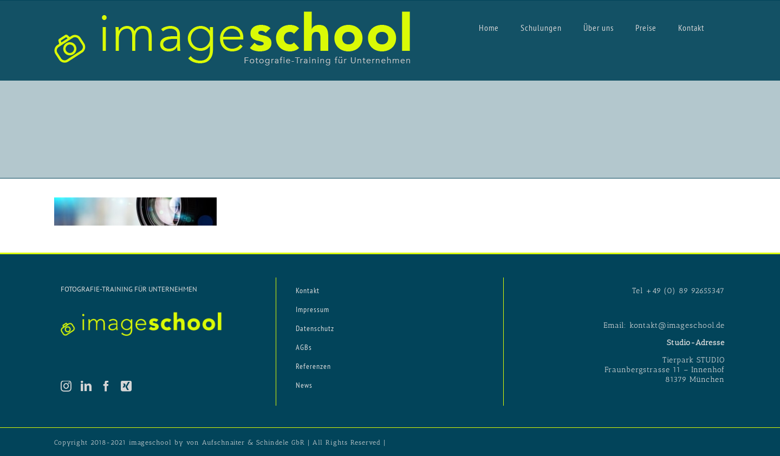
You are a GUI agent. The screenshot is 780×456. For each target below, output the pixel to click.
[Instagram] (66, 386)
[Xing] (126, 386)
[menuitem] (489, 27)
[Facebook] (106, 386)
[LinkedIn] (86, 386)
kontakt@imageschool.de (677, 325)
